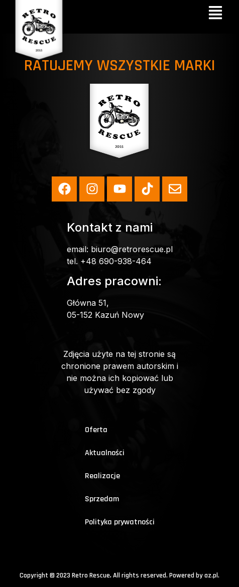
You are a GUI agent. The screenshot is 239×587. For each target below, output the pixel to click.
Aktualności (105, 453)
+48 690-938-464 (116, 261)
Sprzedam (102, 499)
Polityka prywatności (120, 522)
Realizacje (102, 476)
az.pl (211, 575)
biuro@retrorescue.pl (132, 249)
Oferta (96, 430)
